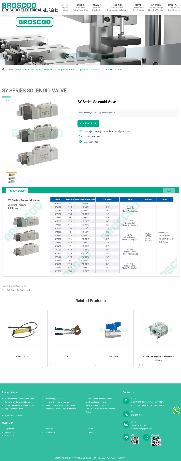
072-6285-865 (91, 142)
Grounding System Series (55, 399)
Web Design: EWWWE (116, 458)
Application (9, 429)
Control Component (113, 69)
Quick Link (7, 422)
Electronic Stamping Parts (96, 402)
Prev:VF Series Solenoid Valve (15, 286)
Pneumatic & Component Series (59, 69)
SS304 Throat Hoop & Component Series (20, 405)
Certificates (50, 432)
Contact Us (88, 123)
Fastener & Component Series (57, 402)
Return (168, 190)
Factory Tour (10, 432)
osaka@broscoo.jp (93, 131)
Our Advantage (92, 432)
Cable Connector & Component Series (20, 399)
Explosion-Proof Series (14, 409)
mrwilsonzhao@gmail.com (117, 131)
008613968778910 (93, 136)
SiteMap (101, 458)
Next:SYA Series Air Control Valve (17, 290)
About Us (49, 429)
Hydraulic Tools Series (14, 416)
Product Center (32, 69)
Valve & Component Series (96, 405)
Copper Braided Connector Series (99, 399)
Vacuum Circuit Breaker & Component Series (100, 410)
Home (18, 69)
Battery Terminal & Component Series (60, 405)
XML (95, 458)
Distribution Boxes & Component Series (61, 409)
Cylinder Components (89, 69)
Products (89, 429)
